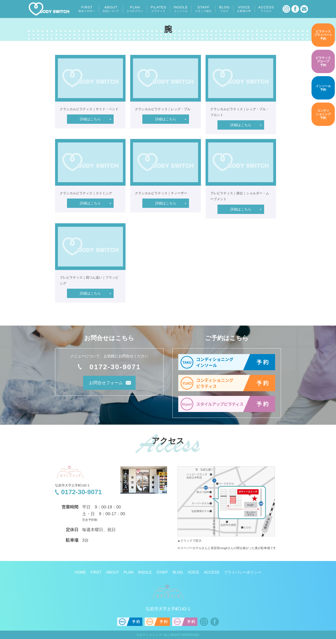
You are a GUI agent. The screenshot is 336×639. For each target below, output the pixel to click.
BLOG (224, 8)
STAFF (203, 8)
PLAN (134, 8)
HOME (80, 572)
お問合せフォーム (103, 383)
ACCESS (266, 8)
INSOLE (181, 8)
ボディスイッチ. (151, 635)
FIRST (86, 8)
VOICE (244, 8)
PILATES (158, 8)
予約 (323, 35)
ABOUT (110, 8)
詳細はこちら (90, 119)
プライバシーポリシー (242, 572)
